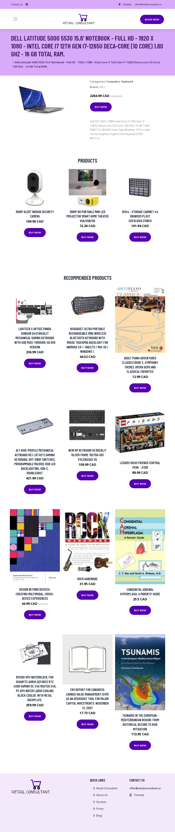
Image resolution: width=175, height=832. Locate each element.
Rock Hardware (87, 579)
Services (101, 802)
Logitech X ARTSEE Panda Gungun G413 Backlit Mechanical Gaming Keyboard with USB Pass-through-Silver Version (34, 338)
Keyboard (127, 81)
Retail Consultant (106, 788)
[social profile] (26, 4)
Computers (113, 81)
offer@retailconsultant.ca (148, 4)
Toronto (127, 4)
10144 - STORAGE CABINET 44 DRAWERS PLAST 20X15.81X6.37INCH (140, 216)
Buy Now (101, 107)
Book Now (152, 19)
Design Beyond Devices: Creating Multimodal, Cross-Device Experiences (35, 593)
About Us (102, 795)
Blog (99, 815)
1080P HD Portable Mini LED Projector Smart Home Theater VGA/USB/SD (87, 216)
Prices (100, 808)
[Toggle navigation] (15, 19)
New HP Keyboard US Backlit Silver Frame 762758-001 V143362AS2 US (87, 454)
